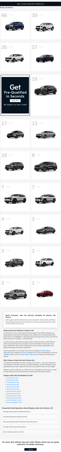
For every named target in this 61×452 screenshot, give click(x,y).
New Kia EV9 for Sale (13, 384)
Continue (30, 449)
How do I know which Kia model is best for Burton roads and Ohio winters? (20, 421)
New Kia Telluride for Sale (14, 400)
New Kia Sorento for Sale (14, 395)
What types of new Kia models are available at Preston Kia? (16, 411)
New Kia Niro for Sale (13, 387)
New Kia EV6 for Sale (13, 382)
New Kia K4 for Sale (12, 378)
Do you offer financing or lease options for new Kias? (15, 416)
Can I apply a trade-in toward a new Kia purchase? (14, 426)
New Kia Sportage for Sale (14, 402)
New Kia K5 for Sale (12, 380)
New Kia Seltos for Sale (13, 393)
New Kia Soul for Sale (13, 389)
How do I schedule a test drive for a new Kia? (13, 432)
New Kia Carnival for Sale (14, 398)
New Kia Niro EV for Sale (14, 391)
